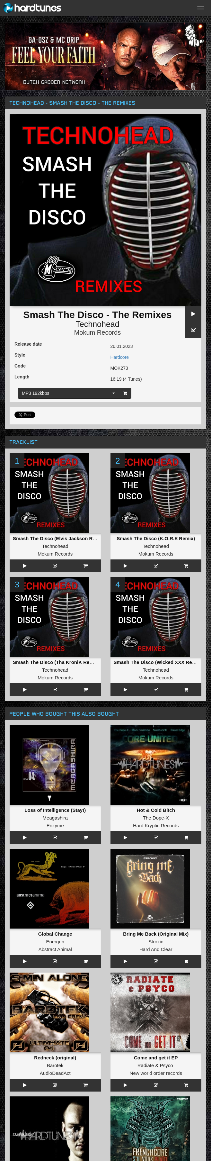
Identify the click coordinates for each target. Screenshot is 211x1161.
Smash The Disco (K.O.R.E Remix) (156, 538)
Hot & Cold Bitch (156, 810)
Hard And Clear (155, 949)
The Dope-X (156, 818)
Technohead (97, 324)
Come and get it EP (156, 1057)
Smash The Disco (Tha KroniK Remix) (56, 662)
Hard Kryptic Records (156, 825)
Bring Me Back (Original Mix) (156, 934)
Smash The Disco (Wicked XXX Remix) (158, 662)
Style (19, 355)
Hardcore (119, 357)
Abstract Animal (55, 949)
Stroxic (155, 941)
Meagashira (55, 818)
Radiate (145, 1065)
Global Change (55, 934)
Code (20, 365)
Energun (55, 941)
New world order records (156, 1073)
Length (22, 376)
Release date (28, 344)
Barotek (55, 1065)
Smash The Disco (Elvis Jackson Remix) (59, 538)
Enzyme (55, 825)
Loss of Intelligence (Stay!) (55, 810)
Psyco (166, 1065)
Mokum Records (97, 332)
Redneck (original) (55, 1057)
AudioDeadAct (55, 1073)
